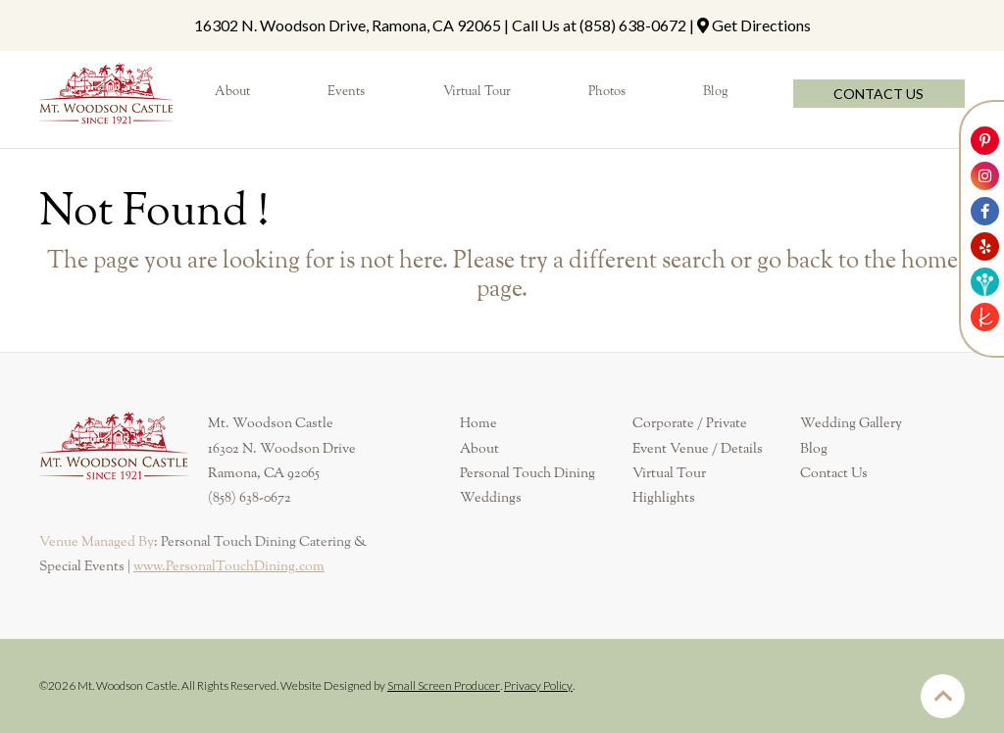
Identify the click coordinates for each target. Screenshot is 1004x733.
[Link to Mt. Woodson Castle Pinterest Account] (985, 140)
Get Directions (761, 25)
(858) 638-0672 (632, 25)
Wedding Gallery (851, 423)
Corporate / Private (689, 423)
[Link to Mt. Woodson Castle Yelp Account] (985, 246)
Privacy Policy (538, 685)
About (479, 449)
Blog (814, 449)
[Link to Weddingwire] (985, 282)
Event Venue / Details (697, 449)
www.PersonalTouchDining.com (229, 566)
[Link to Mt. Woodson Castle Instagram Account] (985, 176)
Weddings (491, 498)
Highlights (663, 498)
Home (478, 423)
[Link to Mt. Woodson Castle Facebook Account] (985, 211)
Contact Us (834, 473)
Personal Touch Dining (527, 473)
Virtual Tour (669, 473)
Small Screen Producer (443, 685)
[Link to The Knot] (985, 317)
